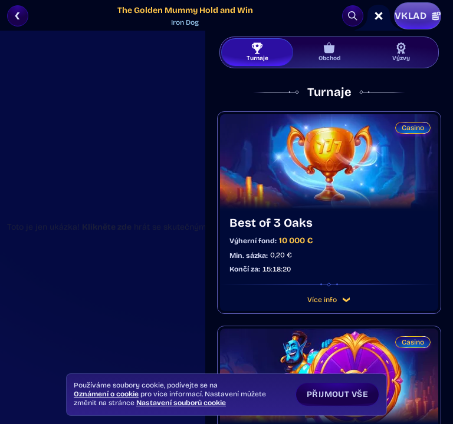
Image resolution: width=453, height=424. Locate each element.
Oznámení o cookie (106, 394)
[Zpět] (17, 15)
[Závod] (378, 15)
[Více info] (346, 299)
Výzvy (401, 52)
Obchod (329, 52)
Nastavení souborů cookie (181, 403)
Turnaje (257, 52)
